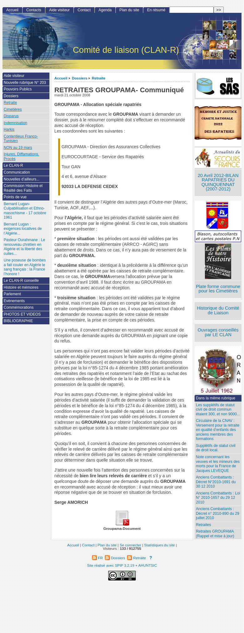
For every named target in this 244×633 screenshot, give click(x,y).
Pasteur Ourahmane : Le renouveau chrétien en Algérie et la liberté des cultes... (24, 247)
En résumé (156, 10)
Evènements (14, 301)
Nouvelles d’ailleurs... (21, 179)
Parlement (12, 294)
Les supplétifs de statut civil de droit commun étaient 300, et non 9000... (218, 409)
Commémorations (18, 307)
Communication (17, 172)
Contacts (33, 10)
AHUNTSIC (147, 565)
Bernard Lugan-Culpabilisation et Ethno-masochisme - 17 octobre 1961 (25, 211)
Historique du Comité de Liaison (218, 310)
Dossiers (79, 78)
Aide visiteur (59, 10)
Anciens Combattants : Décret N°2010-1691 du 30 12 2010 (216, 482)
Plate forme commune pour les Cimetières (218, 288)
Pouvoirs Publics (18, 89)
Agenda (105, 10)
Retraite (98, 78)
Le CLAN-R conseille (21, 280)
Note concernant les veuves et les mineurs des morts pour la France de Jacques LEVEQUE (218, 464)
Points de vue (15, 197)
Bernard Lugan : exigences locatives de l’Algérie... (23, 228)
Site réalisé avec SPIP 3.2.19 (110, 565)
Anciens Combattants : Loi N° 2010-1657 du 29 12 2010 (218, 497)
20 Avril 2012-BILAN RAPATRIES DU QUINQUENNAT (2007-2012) (218, 182)
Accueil (61, 78)
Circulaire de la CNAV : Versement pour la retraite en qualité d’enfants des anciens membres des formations (217, 429)
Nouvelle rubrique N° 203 (25, 82)
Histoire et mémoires (21, 287)
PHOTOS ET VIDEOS (22, 314)
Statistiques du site (159, 545)
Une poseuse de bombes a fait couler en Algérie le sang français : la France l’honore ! (25, 267)
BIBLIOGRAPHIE (18, 321)
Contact (84, 10)
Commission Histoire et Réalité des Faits (23, 188)
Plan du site (129, 10)
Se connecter (130, 545)
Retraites (203, 525)
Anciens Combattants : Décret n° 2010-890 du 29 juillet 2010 (217, 513)
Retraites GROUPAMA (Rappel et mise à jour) (215, 533)
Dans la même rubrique (215, 398)
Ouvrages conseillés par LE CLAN (218, 332)
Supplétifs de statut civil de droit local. (215, 448)
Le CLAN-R (13, 165)
